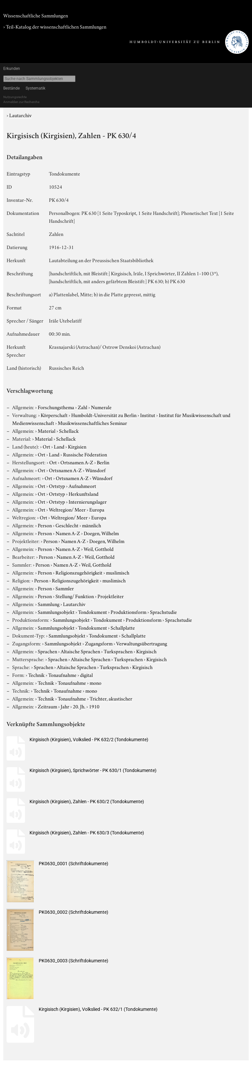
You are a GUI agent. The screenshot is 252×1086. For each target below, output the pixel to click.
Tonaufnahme (62, 674)
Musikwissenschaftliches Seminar (92, 422)
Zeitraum (47, 706)
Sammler (64, 588)
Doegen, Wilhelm (101, 532)
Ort (46, 446)
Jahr (65, 706)
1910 (94, 706)
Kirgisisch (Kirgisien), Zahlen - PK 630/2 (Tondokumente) (87, 801)
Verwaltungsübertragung (141, 643)
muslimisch (117, 572)
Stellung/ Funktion (74, 595)
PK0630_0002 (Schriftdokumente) (73, 912)
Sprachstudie (163, 611)
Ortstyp (57, 485)
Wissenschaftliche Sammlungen (35, 15)
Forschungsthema (56, 406)
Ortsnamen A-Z (76, 462)
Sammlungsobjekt (56, 611)
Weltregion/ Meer (67, 509)
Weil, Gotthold (99, 548)
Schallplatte (123, 627)
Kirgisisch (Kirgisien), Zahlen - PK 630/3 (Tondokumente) (87, 832)
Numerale (101, 406)
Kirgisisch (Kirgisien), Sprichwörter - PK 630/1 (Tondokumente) (93, 770)
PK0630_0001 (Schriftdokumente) (73, 863)
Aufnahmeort (82, 485)
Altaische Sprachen (80, 651)
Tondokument (92, 611)
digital (86, 674)
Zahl (82, 406)
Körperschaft (54, 414)
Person (45, 525)
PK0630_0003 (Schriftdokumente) (73, 960)
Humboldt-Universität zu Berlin (103, 414)
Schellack (69, 430)
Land (59, 446)
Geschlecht (66, 525)
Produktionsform (128, 611)
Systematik (35, 88)
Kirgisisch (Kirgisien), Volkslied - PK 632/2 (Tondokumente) (89, 739)
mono (95, 682)
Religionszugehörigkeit (78, 572)
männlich (91, 525)
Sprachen (47, 651)
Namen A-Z (67, 532)
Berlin (103, 462)
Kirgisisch (146, 651)
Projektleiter (110, 595)
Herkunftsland (83, 493)
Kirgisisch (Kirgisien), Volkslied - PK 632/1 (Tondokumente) (98, 1009)
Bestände (11, 88)
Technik (36, 674)
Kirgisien (77, 446)
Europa (96, 509)
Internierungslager (88, 501)
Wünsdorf (95, 469)
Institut (147, 414)
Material (46, 430)
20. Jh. (79, 706)
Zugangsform (99, 643)
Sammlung (48, 603)
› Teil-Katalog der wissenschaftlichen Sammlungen (54, 26)
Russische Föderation (85, 454)
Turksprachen (118, 651)
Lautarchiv (20, 114)
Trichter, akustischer (111, 698)
